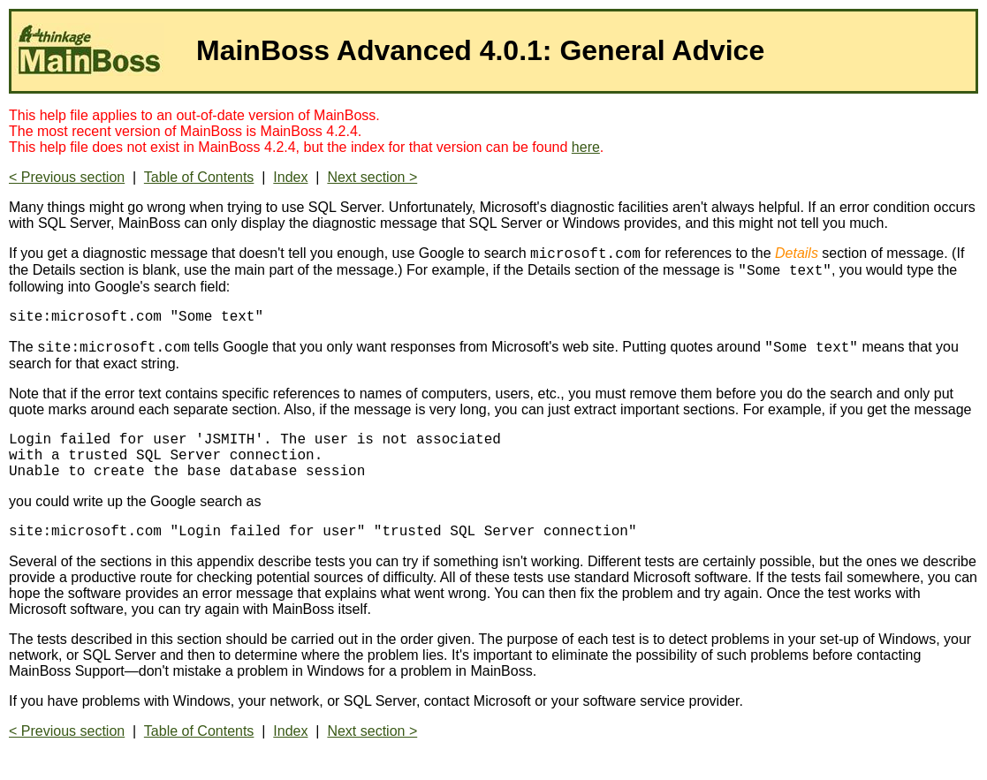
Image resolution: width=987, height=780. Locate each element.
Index (290, 177)
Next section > (372, 177)
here (586, 147)
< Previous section (67, 177)
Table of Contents (199, 177)
